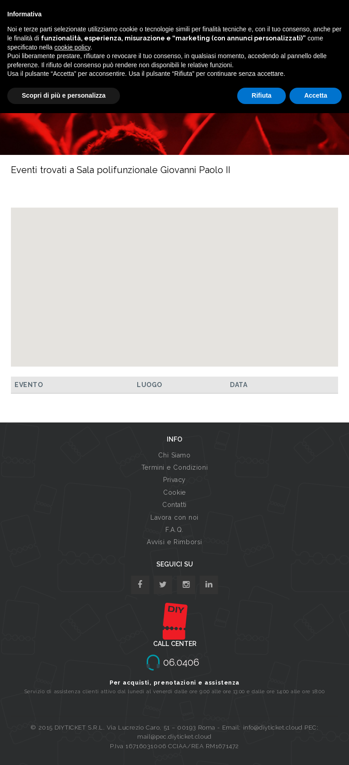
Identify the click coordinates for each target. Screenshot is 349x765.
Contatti (174, 504)
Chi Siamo (174, 455)
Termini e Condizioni (174, 467)
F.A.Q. (174, 529)
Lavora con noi (174, 517)
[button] (174, 278)
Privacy (174, 479)
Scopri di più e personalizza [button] (63, 95)
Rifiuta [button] (262, 95)
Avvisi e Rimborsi (174, 542)
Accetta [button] (315, 95)
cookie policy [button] (72, 47)
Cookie (174, 492)
